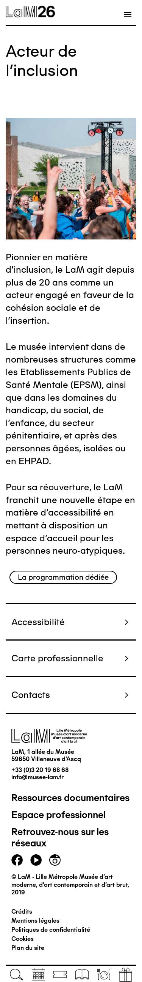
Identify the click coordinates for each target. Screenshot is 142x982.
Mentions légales (35, 920)
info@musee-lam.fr (37, 777)
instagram (55, 860)
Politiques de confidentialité (50, 929)
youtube (36, 860)
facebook (17, 860)
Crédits (21, 911)
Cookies (22, 938)
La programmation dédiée (63, 577)
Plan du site (27, 947)
